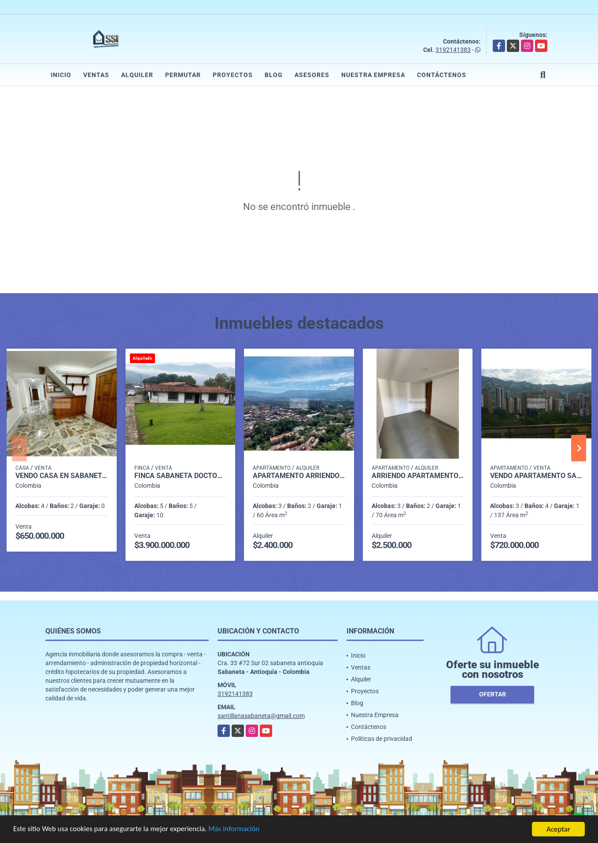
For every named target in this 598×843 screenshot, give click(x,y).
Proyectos (233, 74)
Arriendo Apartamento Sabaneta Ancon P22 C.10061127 (418, 475)
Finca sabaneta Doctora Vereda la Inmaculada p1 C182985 (180, 475)
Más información (234, 830)
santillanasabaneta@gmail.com (261, 715)
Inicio (61, 74)
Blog (274, 74)
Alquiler (137, 74)
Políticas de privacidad (381, 738)
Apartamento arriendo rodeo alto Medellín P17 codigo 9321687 (299, 475)
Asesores (312, 74)
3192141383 (453, 49)
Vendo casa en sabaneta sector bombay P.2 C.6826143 (61, 475)
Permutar (183, 74)
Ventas (96, 74)
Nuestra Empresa (373, 74)
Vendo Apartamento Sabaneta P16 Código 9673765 (536, 475)
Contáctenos (441, 74)
